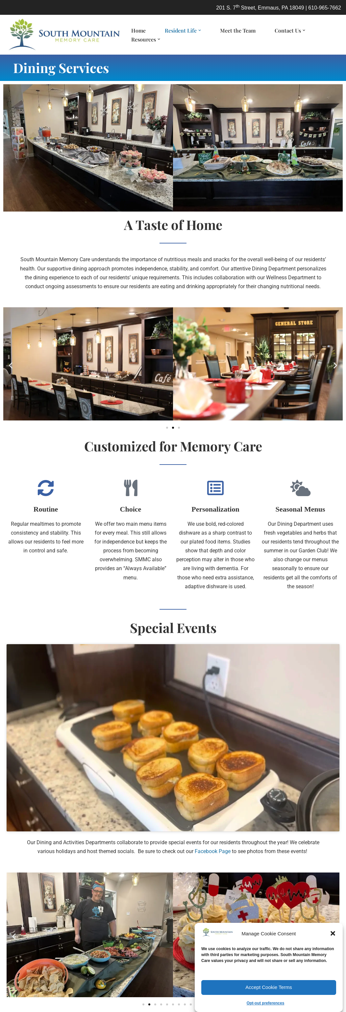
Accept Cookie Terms (268, 987)
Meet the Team (238, 30)
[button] (333, 933)
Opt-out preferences (265, 1003)
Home (138, 30)
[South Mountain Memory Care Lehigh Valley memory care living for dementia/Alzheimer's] (62, 34)
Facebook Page (213, 851)
